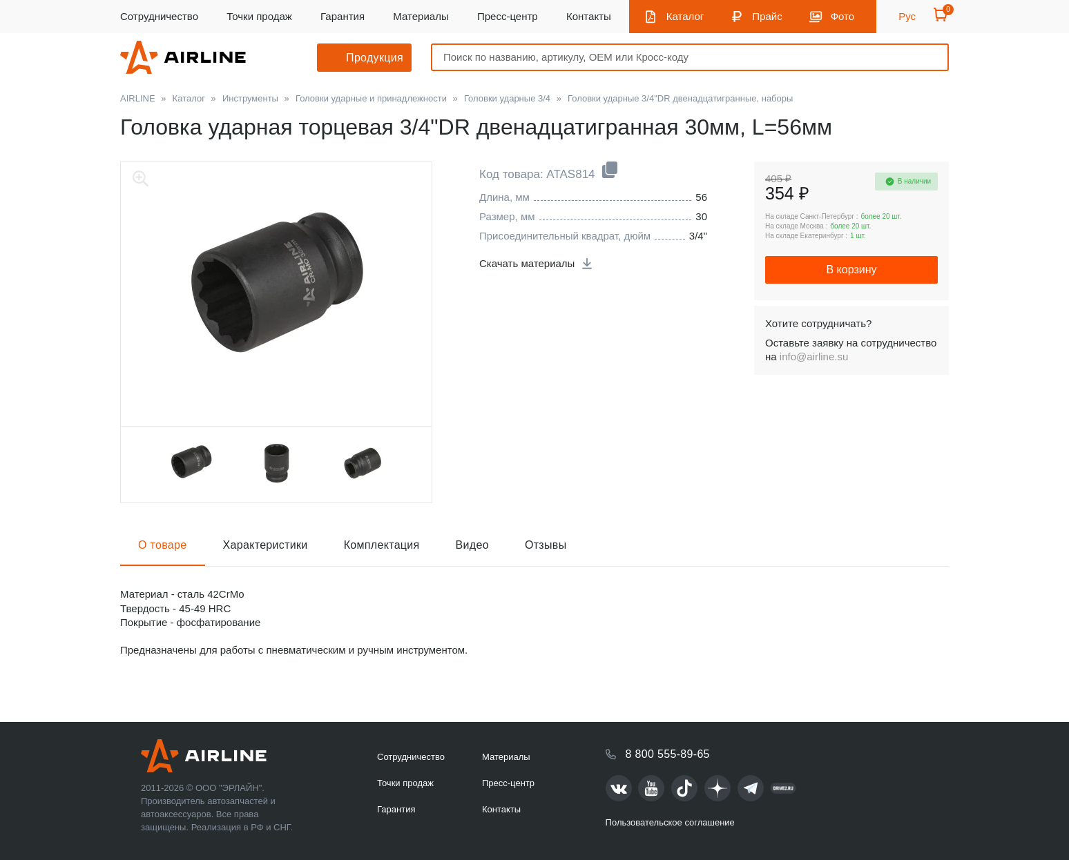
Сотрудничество (159, 16)
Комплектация (382, 545)
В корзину (851, 269)
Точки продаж (259, 16)
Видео (472, 545)
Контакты (588, 16)
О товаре (162, 545)
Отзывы (546, 545)
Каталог (685, 16)
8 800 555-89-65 (668, 754)
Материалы (420, 16)
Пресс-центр (507, 16)
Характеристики (265, 545)
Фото (842, 16)
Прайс (767, 16)
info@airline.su (814, 356)
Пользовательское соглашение (670, 822)
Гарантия (342, 16)
